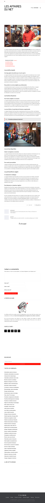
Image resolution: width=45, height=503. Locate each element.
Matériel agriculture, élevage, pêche (11, 416)
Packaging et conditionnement (10, 435)
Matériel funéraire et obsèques (10, 423)
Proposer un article (18, 497)
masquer (15, 60)
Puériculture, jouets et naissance (10, 439)
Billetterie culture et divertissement (11, 383)
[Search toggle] (40, 7)
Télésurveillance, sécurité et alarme (11, 452)
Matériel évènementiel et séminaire (11, 421)
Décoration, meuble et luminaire (10, 385)
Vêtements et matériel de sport (10, 456)
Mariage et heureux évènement (10, 414)
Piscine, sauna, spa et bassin (9, 437)
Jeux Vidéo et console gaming (10, 410)
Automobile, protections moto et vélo (11, 377)
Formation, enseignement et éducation (11, 397)
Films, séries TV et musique (9, 395)
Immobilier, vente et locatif (9, 406)
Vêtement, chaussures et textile (10, 454)
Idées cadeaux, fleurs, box (9, 404)
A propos (7, 497)
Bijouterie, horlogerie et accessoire (10, 381)
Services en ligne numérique (9, 446)
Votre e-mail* (7, 286)
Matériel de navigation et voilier (10, 418)
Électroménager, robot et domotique (11, 389)
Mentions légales (26, 497)
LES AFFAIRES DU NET (12, 7)
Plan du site (37, 497)
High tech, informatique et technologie (11, 402)
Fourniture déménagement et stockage (11, 398)
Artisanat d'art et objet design (10, 376)
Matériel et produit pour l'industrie (10, 419)
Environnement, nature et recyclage (11, 393)
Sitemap (32, 497)
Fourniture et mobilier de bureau (10, 400)
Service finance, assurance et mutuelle (11, 444)
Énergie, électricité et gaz (9, 391)
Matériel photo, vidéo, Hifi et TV (10, 425)
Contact (11, 497)
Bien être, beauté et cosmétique (10, 379)
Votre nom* (6, 283)
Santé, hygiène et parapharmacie (10, 440)
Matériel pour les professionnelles (10, 427)
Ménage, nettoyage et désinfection (10, 429)
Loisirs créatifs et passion (9, 412)
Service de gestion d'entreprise (10, 442)
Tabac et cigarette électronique (10, 448)
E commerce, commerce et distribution (11, 387)
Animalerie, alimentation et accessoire (11, 374)
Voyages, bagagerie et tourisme (10, 458)
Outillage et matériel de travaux (10, 433)
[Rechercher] (22, 362)
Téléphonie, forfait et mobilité (9, 450)
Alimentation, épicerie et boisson (10, 372)
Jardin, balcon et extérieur (9, 408)
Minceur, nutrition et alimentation (10, 431)
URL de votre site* (7, 289)
